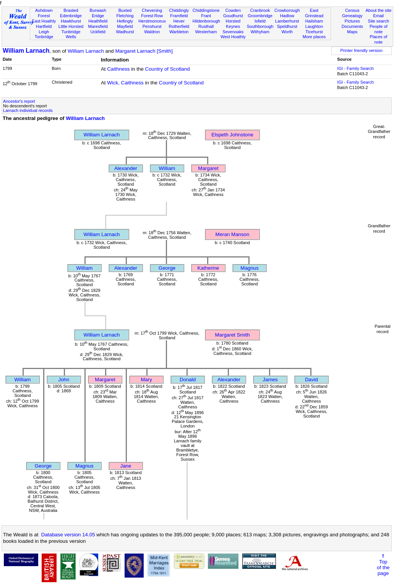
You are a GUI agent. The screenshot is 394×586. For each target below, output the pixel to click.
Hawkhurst (71, 21)
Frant (206, 15)
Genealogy (352, 15)
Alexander (125, 168)
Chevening (152, 10)
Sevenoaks (232, 31)
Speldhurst (287, 26)
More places (314, 36)
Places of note (379, 39)
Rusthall (206, 26)
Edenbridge (71, 15)
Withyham (260, 31)
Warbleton (178, 31)
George (167, 268)
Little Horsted (70, 26)
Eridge (98, 15)
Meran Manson (233, 234)
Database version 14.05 (68, 534)
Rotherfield (179, 26)
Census (352, 10)
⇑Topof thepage (383, 564)
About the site (378, 10)
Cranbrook (260, 10)
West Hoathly (233, 36)
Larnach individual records (28, 110)
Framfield (179, 15)
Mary (146, 379)
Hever (179, 21)
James (270, 379)
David (311, 379)
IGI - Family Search (355, 68)
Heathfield (97, 21)
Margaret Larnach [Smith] (143, 51)
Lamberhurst (287, 21)
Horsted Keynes (232, 24)
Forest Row (152, 15)
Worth (287, 31)
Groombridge (260, 15)
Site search (378, 21)
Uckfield (97, 31)
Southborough (260, 26)
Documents (352, 26)
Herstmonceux (152, 21)
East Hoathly (44, 21)
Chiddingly (179, 10)
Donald (188, 379)
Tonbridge (43, 36)
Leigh (44, 31)
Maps (352, 31)
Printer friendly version (361, 50)
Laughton (314, 26)
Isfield (260, 21)
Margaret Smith (232, 335)
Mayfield (125, 26)
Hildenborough (206, 21)
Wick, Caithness (125, 83)
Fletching (124, 15)
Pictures (352, 21)
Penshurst (152, 26)
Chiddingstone (206, 10)
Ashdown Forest (44, 13)
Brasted (70, 10)
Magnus (249, 268)
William (167, 168)
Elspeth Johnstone (232, 135)
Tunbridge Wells (71, 34)
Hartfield (44, 26)
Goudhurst (233, 15)
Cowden (233, 10)
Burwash (98, 10)
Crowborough (287, 10)
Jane (125, 466)
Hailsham (314, 21)
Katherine (208, 268)
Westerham (206, 31)
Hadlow (287, 15)
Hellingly (125, 21)
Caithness (118, 69)
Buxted (125, 10)
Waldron (152, 31)
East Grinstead (314, 13)
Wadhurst (125, 31)
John (64, 379)
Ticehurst (314, 31)
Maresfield (98, 26)
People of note (379, 29)
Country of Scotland (167, 69)
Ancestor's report (19, 101)
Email (378, 15)
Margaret (208, 168)
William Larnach (26, 50)
